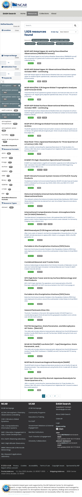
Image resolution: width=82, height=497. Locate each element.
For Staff (32, 421)
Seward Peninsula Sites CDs (36, 310)
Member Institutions (36, 432)
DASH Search (9, 13)
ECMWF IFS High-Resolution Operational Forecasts (47, 160)
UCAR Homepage (35, 408)
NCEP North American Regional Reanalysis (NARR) (47, 362)
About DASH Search (63, 414)
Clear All (16, 26)
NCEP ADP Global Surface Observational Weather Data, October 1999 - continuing (49, 106)
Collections (44, 13)
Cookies (24, 466)
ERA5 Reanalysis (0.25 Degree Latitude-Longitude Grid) (49, 230)
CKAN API (59, 419)
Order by (54, 32)
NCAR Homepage (7, 408)
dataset (30, 63)
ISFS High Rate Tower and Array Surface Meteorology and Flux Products (50, 279)
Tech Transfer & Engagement (40, 436)
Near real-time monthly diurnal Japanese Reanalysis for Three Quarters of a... (50, 379)
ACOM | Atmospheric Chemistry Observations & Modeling (13, 413)
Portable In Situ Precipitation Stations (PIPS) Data (47, 246)
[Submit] (75, 26)
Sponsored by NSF (73, 466)
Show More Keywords (9, 145)
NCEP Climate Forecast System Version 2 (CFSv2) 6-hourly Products (50, 177)
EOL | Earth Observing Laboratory (13, 439)
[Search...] (48, 26)
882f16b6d (65, 435)
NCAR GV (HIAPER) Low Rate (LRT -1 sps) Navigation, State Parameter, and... (50, 345)
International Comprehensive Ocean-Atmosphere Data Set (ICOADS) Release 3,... (49, 213)
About (53, 13)
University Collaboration (37, 441)
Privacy (16, 466)
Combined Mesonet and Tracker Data (41, 262)
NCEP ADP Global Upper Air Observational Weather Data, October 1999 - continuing (50, 70)
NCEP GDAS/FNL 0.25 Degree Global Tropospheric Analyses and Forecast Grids (50, 88)
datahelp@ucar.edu (63, 409)
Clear (17, 30)
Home (22, 13)
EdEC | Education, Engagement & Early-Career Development (13, 433)
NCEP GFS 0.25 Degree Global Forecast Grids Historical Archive (48, 125)
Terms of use (45, 466)
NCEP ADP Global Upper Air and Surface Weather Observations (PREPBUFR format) (46, 52)
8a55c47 (65, 443)
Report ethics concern (9, 468)
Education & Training (36, 417)
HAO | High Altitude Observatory (13, 443)
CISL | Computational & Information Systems (10, 427)
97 (55, 396)
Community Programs (37, 412)
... (52, 395)
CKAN (59, 429)
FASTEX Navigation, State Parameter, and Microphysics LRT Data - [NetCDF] (49, 327)
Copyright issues (58, 466)
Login (58, 423)
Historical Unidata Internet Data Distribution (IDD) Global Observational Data (50, 195)
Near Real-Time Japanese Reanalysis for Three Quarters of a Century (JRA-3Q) (51, 143)
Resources (32, 13)
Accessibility (33, 466)
